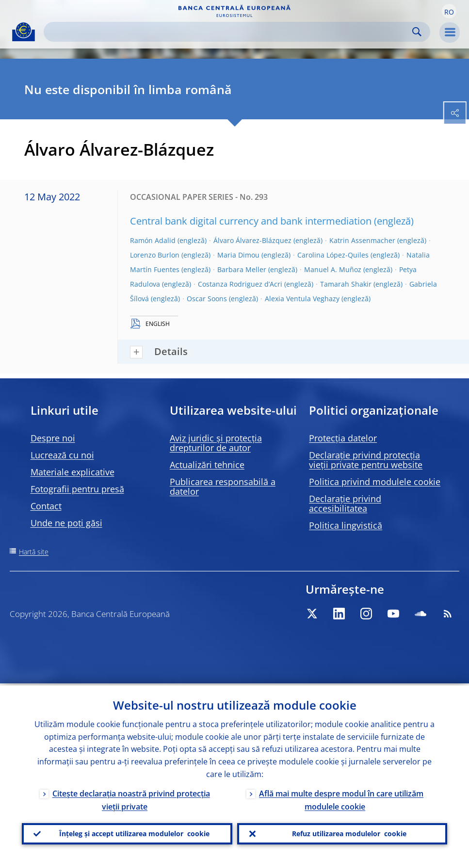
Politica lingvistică (345, 525)
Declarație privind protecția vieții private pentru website (365, 459)
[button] (449, 11)
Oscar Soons (207, 298)
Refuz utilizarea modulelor (349, 833)
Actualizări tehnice (207, 464)
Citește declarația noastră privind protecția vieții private (131, 798)
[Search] (229, 31)
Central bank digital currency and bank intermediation (251, 220)
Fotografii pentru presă (77, 489)
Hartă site (34, 551)
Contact (46, 506)
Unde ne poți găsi (66, 523)
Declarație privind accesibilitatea (345, 503)
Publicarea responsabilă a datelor (222, 486)
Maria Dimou (238, 254)
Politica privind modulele (374, 481)
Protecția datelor (343, 438)
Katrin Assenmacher (362, 240)
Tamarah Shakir (346, 284)
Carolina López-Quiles (333, 254)
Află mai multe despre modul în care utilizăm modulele (341, 798)
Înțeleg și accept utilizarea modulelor (134, 833)
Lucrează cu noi (62, 455)
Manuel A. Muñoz (332, 269)
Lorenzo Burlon (154, 254)
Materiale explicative (72, 472)
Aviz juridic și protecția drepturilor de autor (216, 443)
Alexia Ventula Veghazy (302, 298)
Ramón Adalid (153, 240)
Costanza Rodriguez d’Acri (240, 284)
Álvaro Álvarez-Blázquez (252, 240)
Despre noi (53, 438)
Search (417, 31)
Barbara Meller (241, 269)
